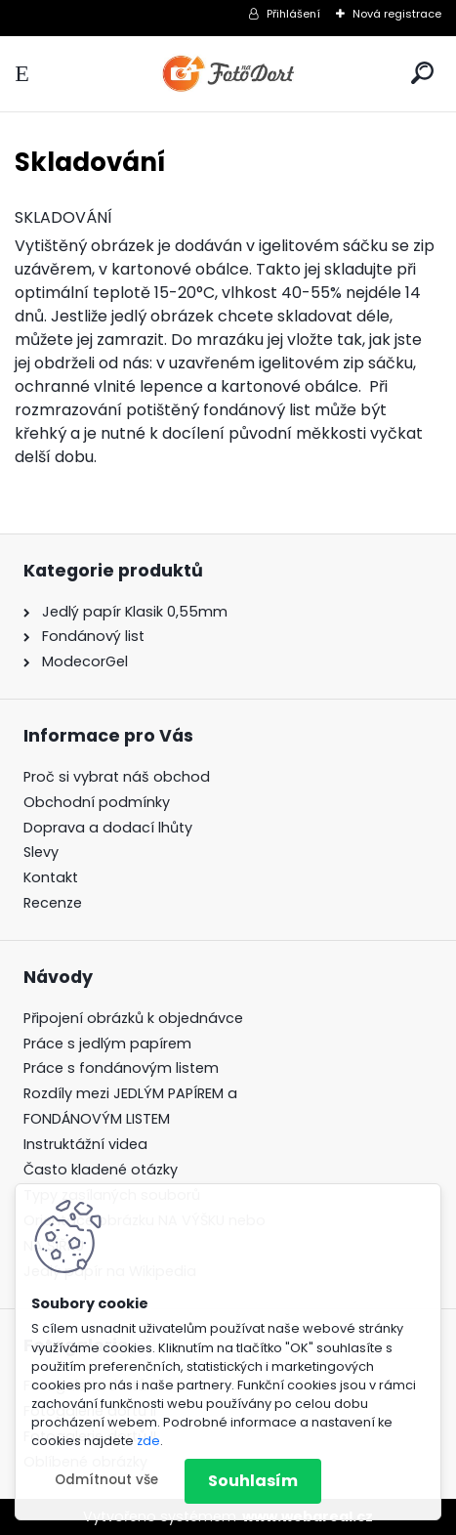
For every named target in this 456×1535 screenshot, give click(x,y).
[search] (422, 73)
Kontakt (50, 877)
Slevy (41, 852)
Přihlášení (293, 13)
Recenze (52, 903)
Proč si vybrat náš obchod (116, 777)
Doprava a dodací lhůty (107, 827)
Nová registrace (396, 13)
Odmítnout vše (106, 1480)
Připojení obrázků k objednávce (133, 1018)
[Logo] (228, 74)
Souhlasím (253, 1481)
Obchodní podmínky (96, 802)
